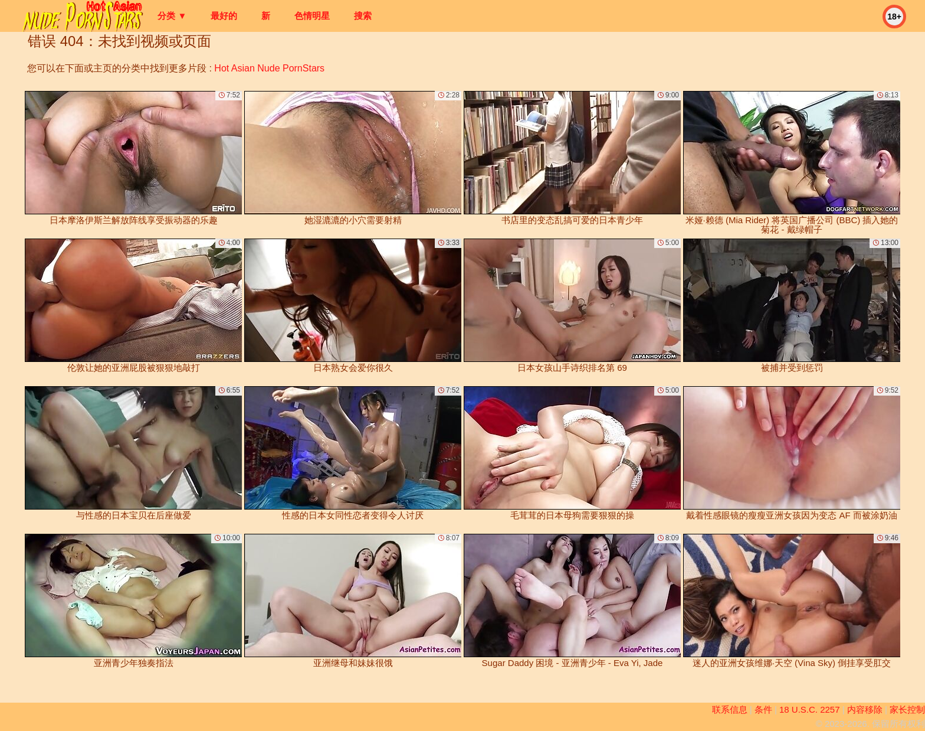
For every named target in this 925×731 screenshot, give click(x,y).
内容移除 (865, 709)
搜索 (363, 16)
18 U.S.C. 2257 (809, 709)
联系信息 (729, 709)
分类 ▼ (172, 16)
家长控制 (907, 709)
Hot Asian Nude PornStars (269, 68)
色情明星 (312, 16)
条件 (763, 709)
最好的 (224, 16)
